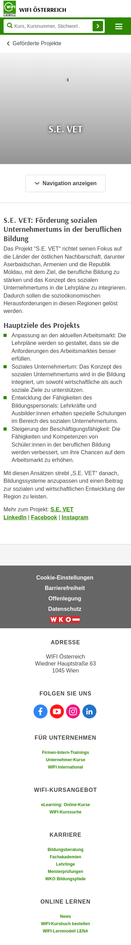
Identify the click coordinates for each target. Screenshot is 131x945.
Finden (98, 26)
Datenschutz (64, 609)
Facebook (44, 517)
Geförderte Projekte (37, 43)
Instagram (75, 517)
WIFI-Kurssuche (65, 812)
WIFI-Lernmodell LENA (65, 931)
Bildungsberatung (65, 849)
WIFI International (65, 767)
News (65, 916)
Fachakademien (65, 857)
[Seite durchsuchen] (54, 26)
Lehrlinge (65, 864)
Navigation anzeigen (65, 183)
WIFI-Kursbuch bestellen (65, 923)
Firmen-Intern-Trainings (65, 752)
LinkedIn (15, 517)
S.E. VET (61, 509)
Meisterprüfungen (65, 871)
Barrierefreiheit (65, 588)
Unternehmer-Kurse (65, 759)
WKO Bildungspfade (65, 878)
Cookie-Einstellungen (65, 578)
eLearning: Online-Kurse (65, 804)
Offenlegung (64, 598)
